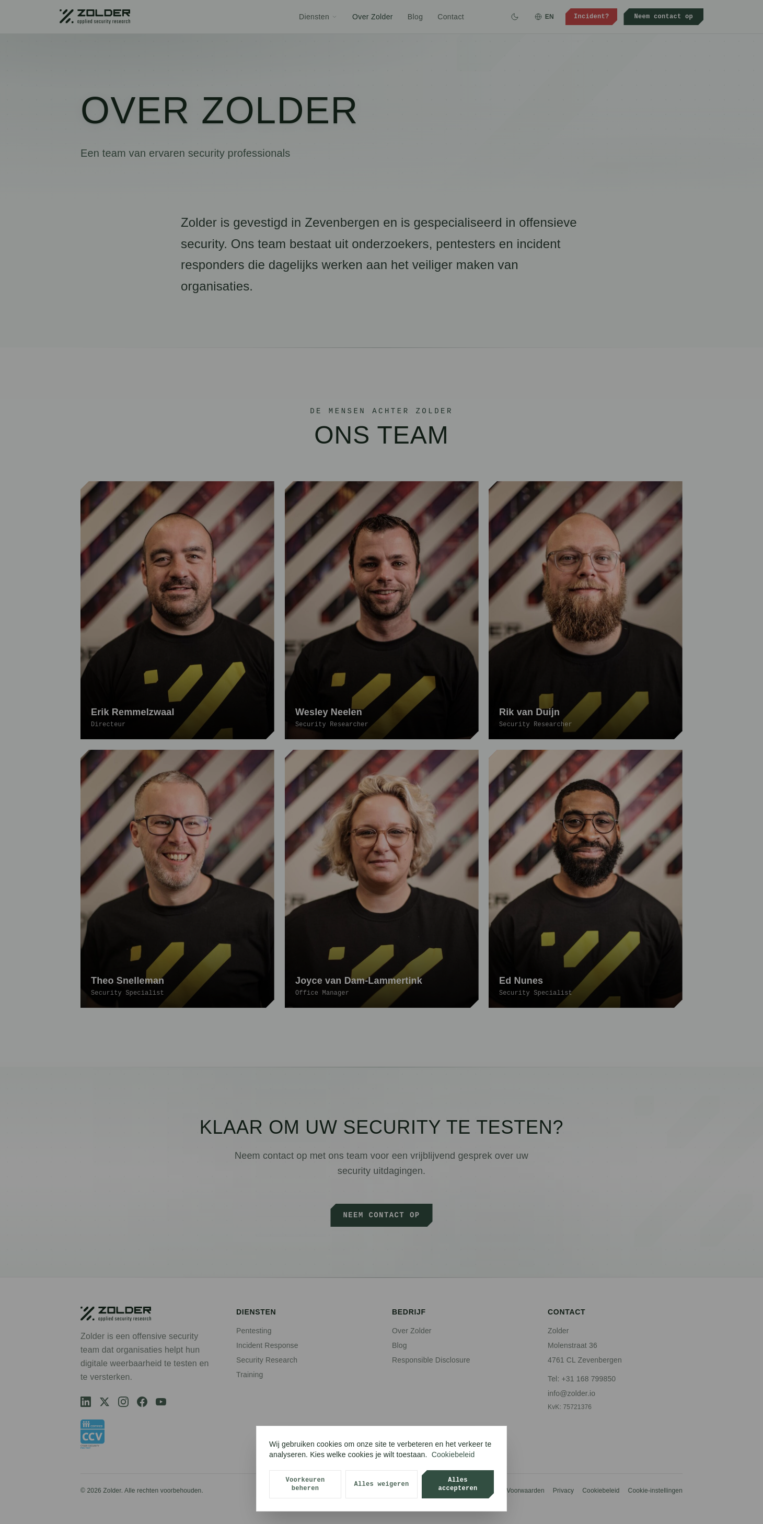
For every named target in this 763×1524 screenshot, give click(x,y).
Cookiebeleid (453, 1454)
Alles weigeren (381, 1484)
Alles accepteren (457, 1484)
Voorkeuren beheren (305, 1484)
